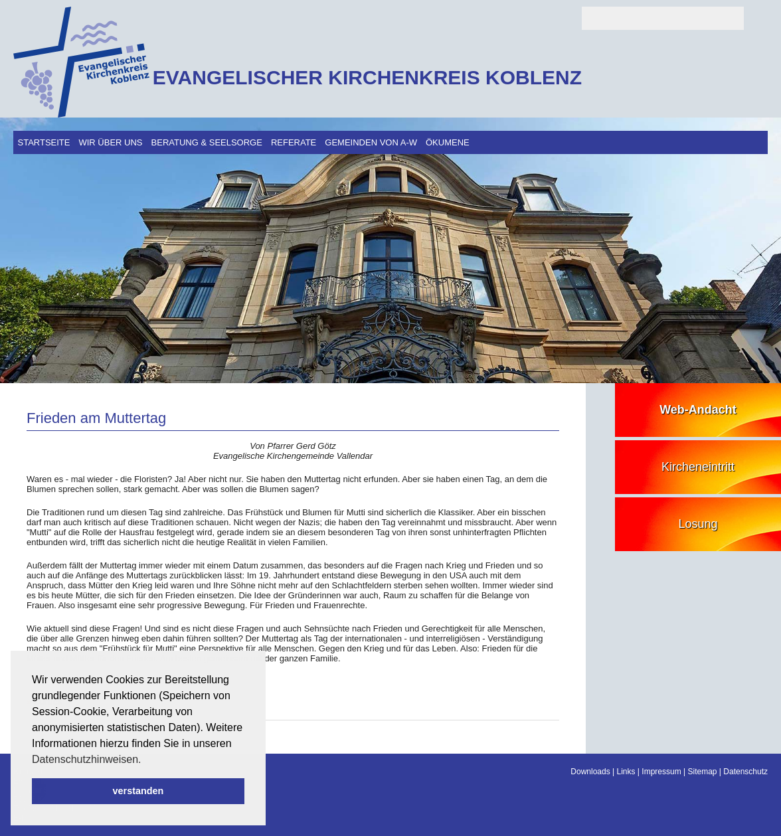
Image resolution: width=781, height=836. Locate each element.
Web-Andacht (698, 409)
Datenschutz (745, 771)
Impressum (661, 771)
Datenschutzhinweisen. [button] (86, 759)
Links (626, 771)
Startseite (44, 142)
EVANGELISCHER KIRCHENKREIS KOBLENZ (367, 77)
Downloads (590, 771)
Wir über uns (110, 142)
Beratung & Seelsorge (206, 142)
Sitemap (702, 771)
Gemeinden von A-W (371, 142)
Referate (293, 142)
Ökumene (448, 142)
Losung (697, 524)
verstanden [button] (138, 791)
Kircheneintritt (698, 466)
